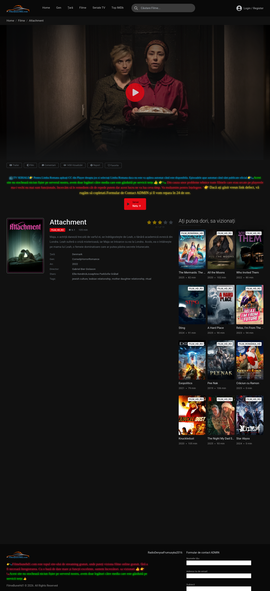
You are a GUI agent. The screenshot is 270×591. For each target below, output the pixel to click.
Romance (94, 259)
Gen (58, 7)
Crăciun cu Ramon (247, 383)
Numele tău (218, 560)
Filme (82, 7)
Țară (70, 7)
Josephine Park (96, 273)
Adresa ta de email (218, 573)
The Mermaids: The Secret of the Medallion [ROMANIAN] (192, 272)
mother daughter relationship (128, 278)
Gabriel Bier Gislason (84, 268)
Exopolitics (185, 383)
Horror (85, 259)
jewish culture (80, 278)
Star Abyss (243, 438)
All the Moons (216, 272)
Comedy (77, 259)
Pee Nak (213, 383)
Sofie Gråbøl (111, 273)
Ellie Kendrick (79, 273)
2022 (75, 263)
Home (46, 7)
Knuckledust (186, 438)
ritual (148, 278)
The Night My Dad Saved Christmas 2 (221, 438)
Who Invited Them (247, 272)
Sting (182, 328)
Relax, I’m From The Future (249, 328)
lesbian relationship (100, 278)
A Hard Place (216, 328)
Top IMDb (118, 7)
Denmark (77, 254)
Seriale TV (99, 7)
